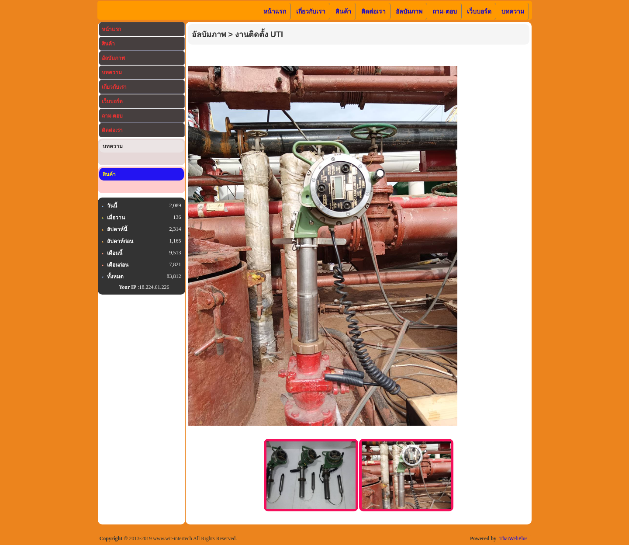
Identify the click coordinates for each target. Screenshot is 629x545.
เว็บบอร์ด (112, 101)
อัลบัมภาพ (113, 58)
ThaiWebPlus (513, 538)
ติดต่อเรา (112, 130)
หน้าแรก (111, 29)
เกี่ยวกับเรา (114, 87)
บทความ (112, 72)
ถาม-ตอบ (112, 116)
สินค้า (108, 44)
